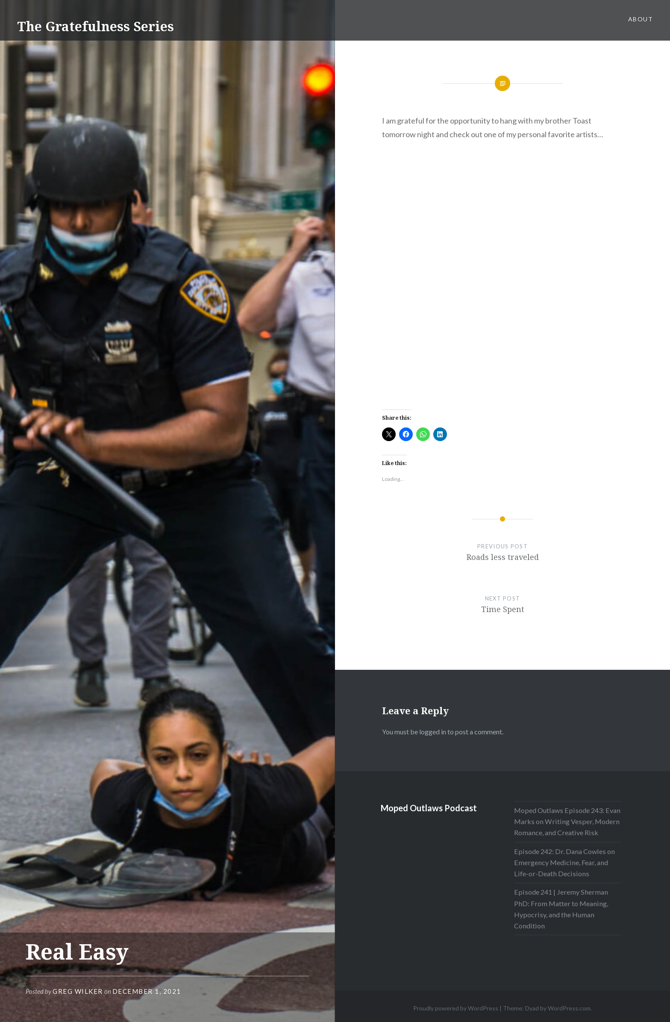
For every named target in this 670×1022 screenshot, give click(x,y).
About (640, 19)
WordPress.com (569, 1008)
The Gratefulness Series (95, 26)
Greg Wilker (78, 991)
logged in (432, 731)
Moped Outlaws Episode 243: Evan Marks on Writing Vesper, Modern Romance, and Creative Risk (567, 821)
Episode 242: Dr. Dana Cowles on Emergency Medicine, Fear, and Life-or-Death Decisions (564, 862)
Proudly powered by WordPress (455, 1008)
